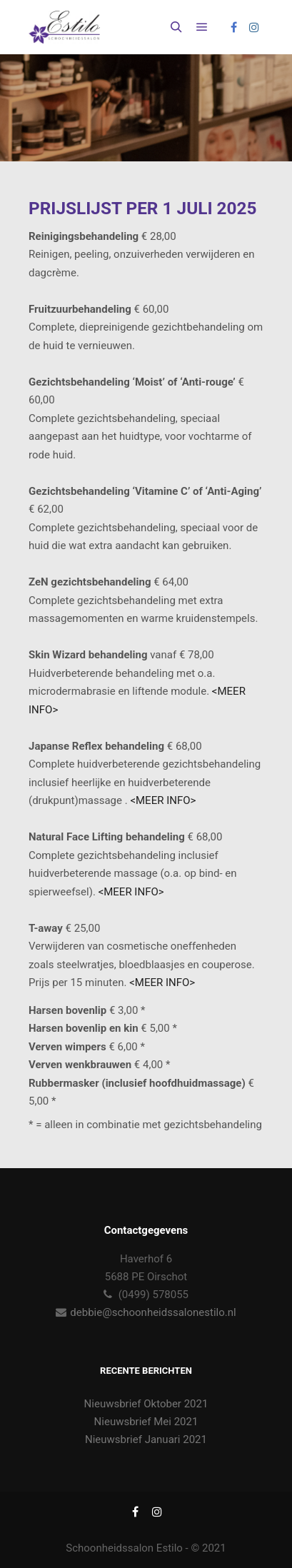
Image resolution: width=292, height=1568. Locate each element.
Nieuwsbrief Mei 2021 (146, 1421)
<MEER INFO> (163, 800)
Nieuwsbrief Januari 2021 (146, 1439)
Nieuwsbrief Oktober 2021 (146, 1403)
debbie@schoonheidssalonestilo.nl (153, 1312)
